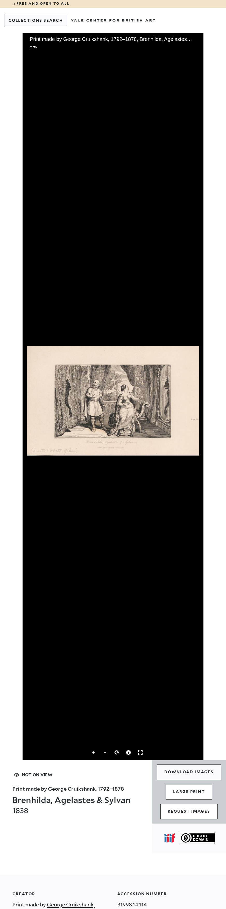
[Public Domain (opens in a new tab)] (197, 838)
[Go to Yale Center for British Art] (113, 20)
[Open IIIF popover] (169, 838)
